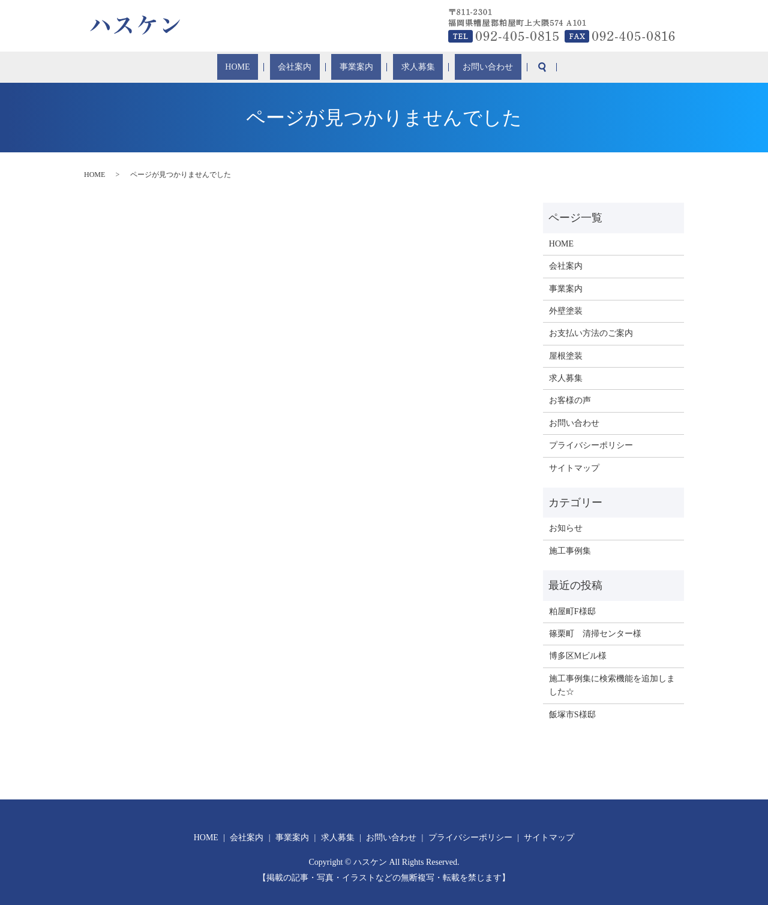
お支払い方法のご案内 (591, 333)
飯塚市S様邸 (572, 714)
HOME (264, 67)
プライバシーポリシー (591, 445)
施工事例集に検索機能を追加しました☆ (612, 685)
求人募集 (404, 67)
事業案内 (355, 67)
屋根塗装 (566, 355)
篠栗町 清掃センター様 (595, 633)
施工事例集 (570, 550)
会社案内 (307, 67)
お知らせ (566, 528)
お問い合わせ (461, 67)
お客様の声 (570, 400)
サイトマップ (574, 468)
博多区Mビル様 (578, 655)
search (509, 67)
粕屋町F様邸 (572, 611)
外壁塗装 (566, 310)
